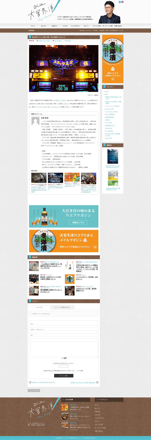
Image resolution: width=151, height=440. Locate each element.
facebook (122, 2)
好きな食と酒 (108, 128)
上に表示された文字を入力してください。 (64, 363)
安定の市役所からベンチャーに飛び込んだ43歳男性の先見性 (55, 187)
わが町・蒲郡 (108, 138)
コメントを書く (58, 40)
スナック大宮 (97, 26)
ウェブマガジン (75, 26)
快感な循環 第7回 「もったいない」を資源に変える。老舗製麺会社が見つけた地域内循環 (38, 189)
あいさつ (43, 26)
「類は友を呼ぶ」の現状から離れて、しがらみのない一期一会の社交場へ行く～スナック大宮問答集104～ (88, 190)
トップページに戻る (34, 390)
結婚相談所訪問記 (109, 117)
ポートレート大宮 (107, 26)
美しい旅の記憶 (109, 130)
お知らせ (54, 26)
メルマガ (64, 26)
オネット (86, 26)
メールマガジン (54, 107)
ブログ (106, 94)
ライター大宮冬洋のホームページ (74, 438)
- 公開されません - (37, 329)
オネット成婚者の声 (110, 114)
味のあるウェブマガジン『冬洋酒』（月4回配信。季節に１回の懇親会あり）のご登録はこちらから (108, 30)
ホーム (33, 26)
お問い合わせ (118, 26)
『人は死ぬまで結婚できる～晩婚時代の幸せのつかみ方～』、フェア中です (51, 266)
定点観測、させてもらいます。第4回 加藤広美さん (83, 382)
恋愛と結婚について (54, 261)
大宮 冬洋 (68, 40)
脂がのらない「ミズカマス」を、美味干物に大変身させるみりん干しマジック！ (80, 427)
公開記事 (58, 184)
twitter (120, 2)
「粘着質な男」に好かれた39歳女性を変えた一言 (72, 185)
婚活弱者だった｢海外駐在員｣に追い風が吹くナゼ (43, 382)
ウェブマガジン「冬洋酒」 (42, 185)
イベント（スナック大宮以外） (112, 106)
